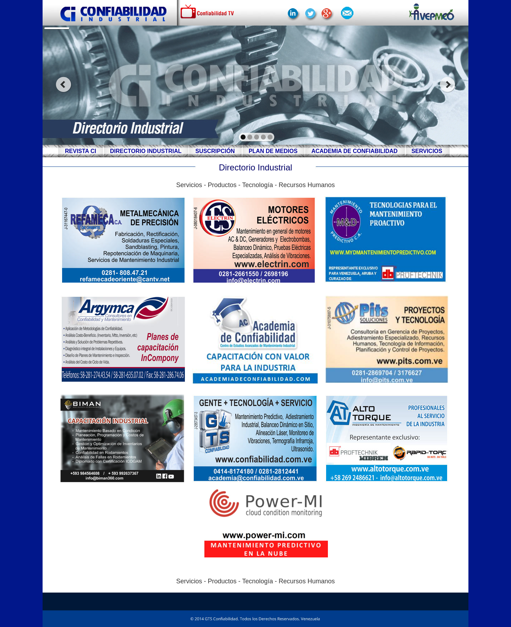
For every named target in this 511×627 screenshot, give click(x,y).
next (447, 84)
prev (63, 84)
